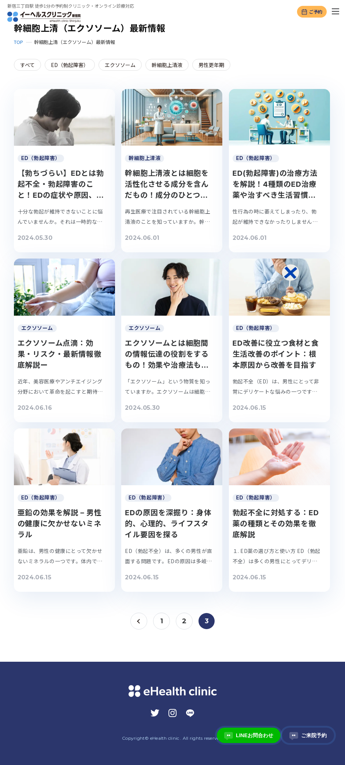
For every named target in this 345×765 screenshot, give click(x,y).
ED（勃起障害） (70, 64)
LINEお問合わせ (248, 735)
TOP (18, 41)
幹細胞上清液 (167, 64)
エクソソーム (120, 64)
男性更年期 (211, 64)
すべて (27, 64)
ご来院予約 (308, 735)
